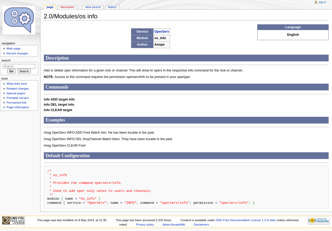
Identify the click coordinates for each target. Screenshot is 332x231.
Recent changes (17, 53)
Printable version (17, 97)
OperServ (161, 31)
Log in (322, 2)
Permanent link (16, 102)
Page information (17, 107)
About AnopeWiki (174, 224)
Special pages (15, 93)
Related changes (17, 88)
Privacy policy (145, 224)
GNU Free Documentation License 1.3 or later (246, 220)
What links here (16, 83)
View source (93, 7)
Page (49, 7)
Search (6, 60)
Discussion (67, 7)
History (112, 7)
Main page (13, 48)
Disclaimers (201, 224)
